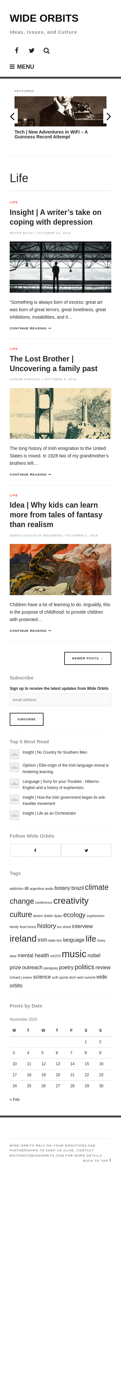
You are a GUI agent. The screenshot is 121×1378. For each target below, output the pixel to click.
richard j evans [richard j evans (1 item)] (21, 977)
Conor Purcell (25, 379)
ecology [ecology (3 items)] (74, 914)
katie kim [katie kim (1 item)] (55, 940)
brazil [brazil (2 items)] (77, 888)
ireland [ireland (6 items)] (23, 939)
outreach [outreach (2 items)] (32, 967)
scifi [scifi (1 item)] (55, 977)
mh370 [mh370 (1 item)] (55, 956)
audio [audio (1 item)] (49, 888)
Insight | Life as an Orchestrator (49, 813)
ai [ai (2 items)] (27, 888)
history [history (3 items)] (46, 925)
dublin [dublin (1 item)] (48, 916)
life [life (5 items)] (91, 938)
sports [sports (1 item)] (63, 977)
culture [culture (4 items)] (21, 914)
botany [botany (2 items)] (62, 888)
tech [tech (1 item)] (72, 977)
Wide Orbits (44, 18)
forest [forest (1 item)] (31, 927)
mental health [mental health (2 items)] (33, 955)
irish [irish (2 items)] (42, 940)
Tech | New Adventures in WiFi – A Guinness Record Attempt (51, 134)
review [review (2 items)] (103, 967)
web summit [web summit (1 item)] (86, 977)
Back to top (95, 1160)
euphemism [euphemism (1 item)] (95, 916)
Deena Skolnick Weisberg (36, 535)
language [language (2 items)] (74, 940)
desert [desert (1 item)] (38, 916)
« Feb (14, 1099)
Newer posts (88, 658)
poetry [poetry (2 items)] (66, 967)
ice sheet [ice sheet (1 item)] (64, 927)
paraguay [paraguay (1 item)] (51, 968)
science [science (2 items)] (42, 977)
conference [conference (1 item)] (43, 902)
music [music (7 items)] (74, 953)
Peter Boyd (21, 233)
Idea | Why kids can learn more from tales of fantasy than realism (56, 515)
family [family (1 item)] (14, 927)
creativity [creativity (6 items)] (71, 901)
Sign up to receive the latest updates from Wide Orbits (59, 688)
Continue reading (28, 328)
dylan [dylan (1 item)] (58, 916)
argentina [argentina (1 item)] (37, 888)
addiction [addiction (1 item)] (17, 888)
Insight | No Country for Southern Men (55, 752)
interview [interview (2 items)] (82, 926)
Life (14, 202)
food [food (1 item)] (23, 927)
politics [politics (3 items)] (84, 967)
